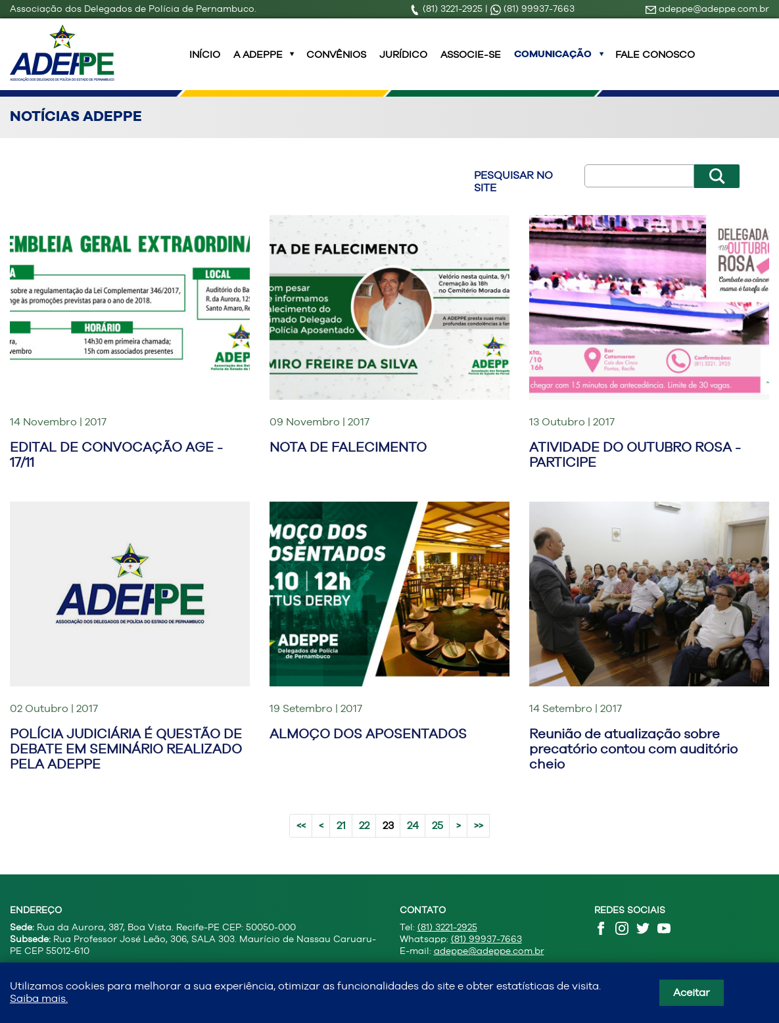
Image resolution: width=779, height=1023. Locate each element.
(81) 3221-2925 (447, 8)
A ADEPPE (258, 62)
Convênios (336, 62)
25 (437, 841)
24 (413, 841)
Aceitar (691, 992)
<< (301, 841)
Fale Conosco (655, 62)
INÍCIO (204, 62)
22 (364, 841)
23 (388, 841)
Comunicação (553, 61)
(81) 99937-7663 (532, 8)
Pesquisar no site (513, 197)
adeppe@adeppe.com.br (707, 8)
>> (478, 841)
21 (341, 841)
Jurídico (403, 62)
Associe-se (470, 62)
